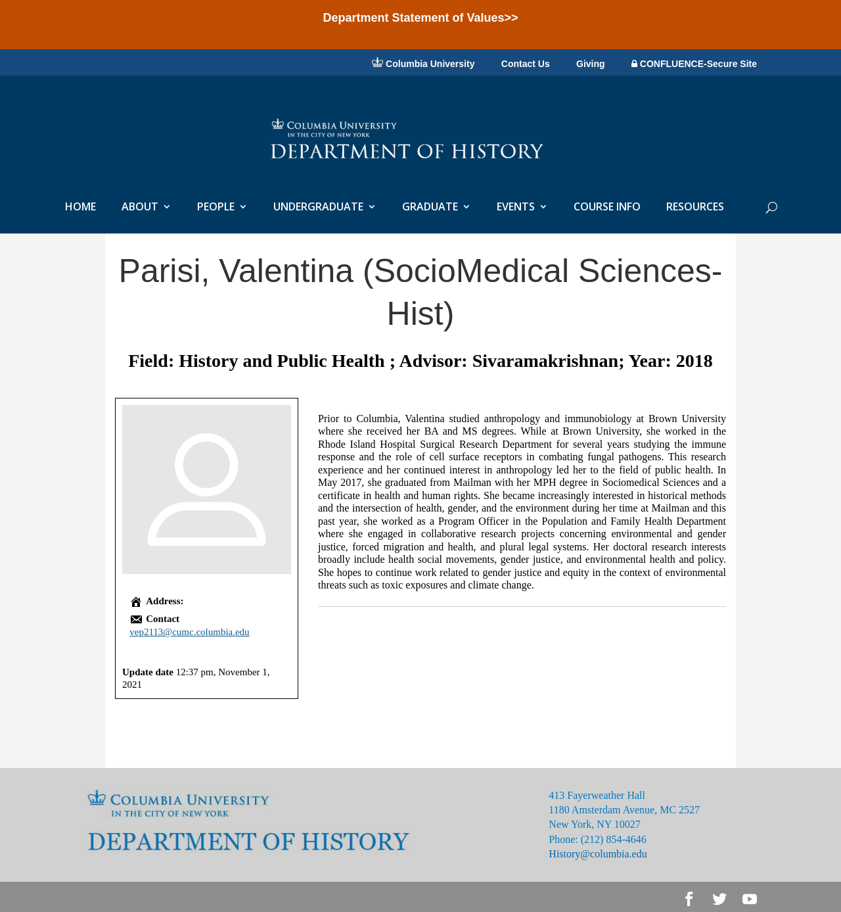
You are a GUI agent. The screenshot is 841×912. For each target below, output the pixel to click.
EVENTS (516, 208)
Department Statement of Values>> (420, 17)
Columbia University (423, 63)
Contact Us (525, 64)
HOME (80, 208)
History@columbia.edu (598, 853)
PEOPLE (216, 208)
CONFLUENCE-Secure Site (694, 64)
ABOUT (140, 208)
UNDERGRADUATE (318, 208)
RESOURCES (695, 208)
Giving (590, 64)
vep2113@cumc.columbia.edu (189, 632)
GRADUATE (430, 208)
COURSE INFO (607, 208)
